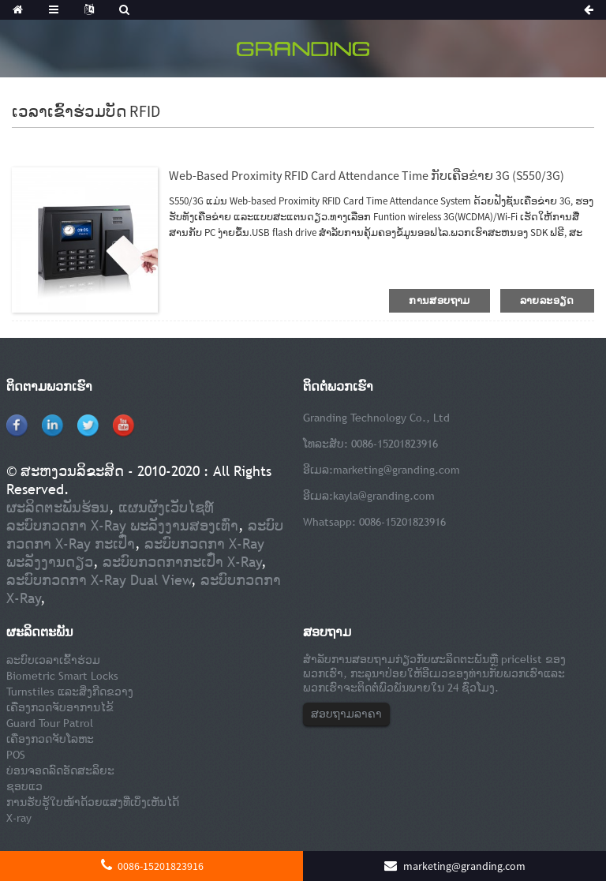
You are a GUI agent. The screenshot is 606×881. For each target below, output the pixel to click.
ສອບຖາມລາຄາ (346, 714)
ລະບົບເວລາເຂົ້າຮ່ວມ (53, 660)
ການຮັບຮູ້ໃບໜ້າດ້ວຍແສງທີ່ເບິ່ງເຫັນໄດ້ (92, 802)
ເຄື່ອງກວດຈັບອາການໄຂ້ (60, 707)
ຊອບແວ (24, 786)
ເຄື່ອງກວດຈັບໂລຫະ (50, 739)
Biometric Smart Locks (62, 676)
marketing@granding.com (396, 470)
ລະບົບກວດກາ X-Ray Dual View (99, 580)
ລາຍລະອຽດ (547, 300)
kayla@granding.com (384, 496)
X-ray (19, 818)
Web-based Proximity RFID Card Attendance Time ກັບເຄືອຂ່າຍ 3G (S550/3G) (366, 175)
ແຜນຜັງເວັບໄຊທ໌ (166, 507)
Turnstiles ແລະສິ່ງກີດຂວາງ (69, 691)
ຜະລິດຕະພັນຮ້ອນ (57, 507)
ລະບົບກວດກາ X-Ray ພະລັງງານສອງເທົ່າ (122, 525)
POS (15, 755)
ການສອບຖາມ (439, 300)
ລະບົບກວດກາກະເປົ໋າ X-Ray (182, 562)
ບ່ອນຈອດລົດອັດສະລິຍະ (60, 770)
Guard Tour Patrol (49, 723)
